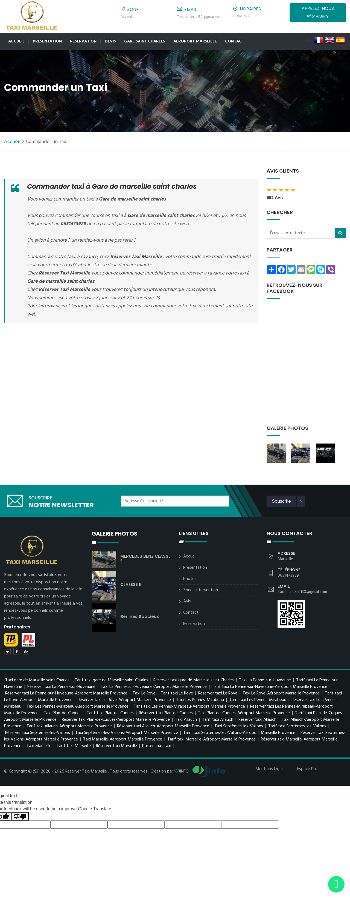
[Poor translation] (20, 816)
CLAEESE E (130, 584)
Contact (234, 41)
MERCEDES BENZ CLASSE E (145, 558)
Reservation (83, 41)
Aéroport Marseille (195, 41)
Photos (190, 578)
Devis (110, 41)
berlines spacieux (139, 616)
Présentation (47, 41)
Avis (187, 601)
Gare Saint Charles (144, 41)
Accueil (16, 41)
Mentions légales (271, 769)
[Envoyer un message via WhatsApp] (336, 884)
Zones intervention (200, 590)
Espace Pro (307, 769)
